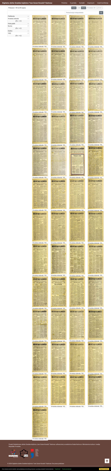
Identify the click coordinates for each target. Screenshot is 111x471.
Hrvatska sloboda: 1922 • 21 (59, 275)
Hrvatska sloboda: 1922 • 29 (59, 210)
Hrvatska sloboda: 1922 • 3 (77, 406)
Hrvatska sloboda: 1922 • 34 (40, 177)
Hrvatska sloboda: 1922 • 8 (59, 373)
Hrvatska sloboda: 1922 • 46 (40, 80)
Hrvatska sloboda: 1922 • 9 (40, 374)
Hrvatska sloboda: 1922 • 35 (96, 145)
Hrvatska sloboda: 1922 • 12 (77, 341)
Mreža (83, 8)
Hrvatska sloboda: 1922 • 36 (77, 145)
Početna (64, 3)
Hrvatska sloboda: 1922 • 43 (96, 80)
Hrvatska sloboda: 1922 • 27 (96, 210)
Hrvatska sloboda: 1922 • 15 (96, 308)
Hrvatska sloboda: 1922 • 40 (77, 112)
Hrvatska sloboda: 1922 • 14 (40, 341)
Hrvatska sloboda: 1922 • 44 (77, 80)
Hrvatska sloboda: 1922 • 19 (96, 275)
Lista (79, 8)
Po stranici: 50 (91, 8)
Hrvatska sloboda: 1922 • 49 (77, 47)
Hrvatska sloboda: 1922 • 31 (96, 178)
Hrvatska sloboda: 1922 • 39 (96, 112)
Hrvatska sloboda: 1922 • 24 (77, 243)
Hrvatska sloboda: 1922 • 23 (96, 243)
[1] (18, 21)
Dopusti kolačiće (104, 469)
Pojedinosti (57, 469)
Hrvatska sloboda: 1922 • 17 (59, 308)
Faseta (74, 8)
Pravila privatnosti (66, 469)
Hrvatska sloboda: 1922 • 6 (96, 374)
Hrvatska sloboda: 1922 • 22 (40, 275)
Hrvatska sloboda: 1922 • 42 (40, 112)
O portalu (73, 3)
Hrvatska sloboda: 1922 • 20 (77, 276)
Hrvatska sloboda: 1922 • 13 (59, 341)
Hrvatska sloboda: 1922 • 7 (77, 373)
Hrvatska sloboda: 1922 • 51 (40, 46)
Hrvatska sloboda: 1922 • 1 (40, 439)
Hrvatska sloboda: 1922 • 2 (96, 406)
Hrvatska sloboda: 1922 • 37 (59, 145)
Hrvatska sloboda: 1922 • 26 (40, 243)
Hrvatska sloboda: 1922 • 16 (77, 308)
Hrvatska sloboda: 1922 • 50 (59, 47)
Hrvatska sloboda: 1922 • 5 (40, 406)
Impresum (90, 3)
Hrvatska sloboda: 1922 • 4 (59, 406)
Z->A (99, 8)
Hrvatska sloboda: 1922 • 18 (40, 308)
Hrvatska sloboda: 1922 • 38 (40, 145)
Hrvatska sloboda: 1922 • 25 (59, 243)
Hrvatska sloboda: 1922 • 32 (77, 177)
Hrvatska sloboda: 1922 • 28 (77, 210)
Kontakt (82, 3)
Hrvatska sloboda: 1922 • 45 (59, 79)
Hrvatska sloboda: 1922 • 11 (96, 341)
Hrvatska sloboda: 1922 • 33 (59, 177)
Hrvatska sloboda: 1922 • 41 (59, 112)
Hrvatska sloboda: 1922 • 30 (40, 210)
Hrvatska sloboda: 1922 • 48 (96, 47)
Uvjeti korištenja (102, 3)
